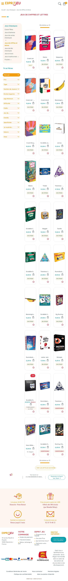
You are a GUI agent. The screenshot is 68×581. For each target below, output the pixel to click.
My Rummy (59, 314)
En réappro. (30, 452)
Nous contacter (37, 571)
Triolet (45, 186)
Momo (45, 57)
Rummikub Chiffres (45, 401)
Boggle (44, 228)
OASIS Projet (29, 578)
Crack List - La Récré (30, 100)
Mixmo (30, 186)
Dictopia (59, 357)
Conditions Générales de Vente (16, 571)
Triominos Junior (45, 271)
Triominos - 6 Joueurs (59, 186)
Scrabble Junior (45, 143)
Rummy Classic (59, 444)
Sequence (59, 57)
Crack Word (45, 100)
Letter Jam (44, 357)
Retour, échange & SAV (25, 543)
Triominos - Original (59, 401)
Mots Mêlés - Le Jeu (30, 445)
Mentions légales (53, 571)
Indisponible (45, 408)
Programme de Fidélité (40, 535)
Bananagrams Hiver (30, 314)
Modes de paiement (26, 537)
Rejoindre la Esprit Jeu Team (57, 477)
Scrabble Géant (30, 271)
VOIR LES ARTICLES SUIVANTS (45, 468)
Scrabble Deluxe (30, 400)
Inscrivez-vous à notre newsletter (58, 539)
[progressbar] (44, 27)
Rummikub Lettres (59, 271)
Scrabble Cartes (30, 228)
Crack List (30, 58)
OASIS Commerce (37, 578)
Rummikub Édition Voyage (30, 357)
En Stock (45, 64)
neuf (30, 65)
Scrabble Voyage (45, 314)
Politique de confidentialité (23, 574)
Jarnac (59, 143)
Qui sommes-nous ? (42, 541)
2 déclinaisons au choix (30, 408)
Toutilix (59, 228)
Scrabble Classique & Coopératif (45, 444)
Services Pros (40, 538)
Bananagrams (59, 100)
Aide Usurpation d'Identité (45, 574)
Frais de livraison (25, 540)
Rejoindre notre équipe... (40, 544)
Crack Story (30, 143)
